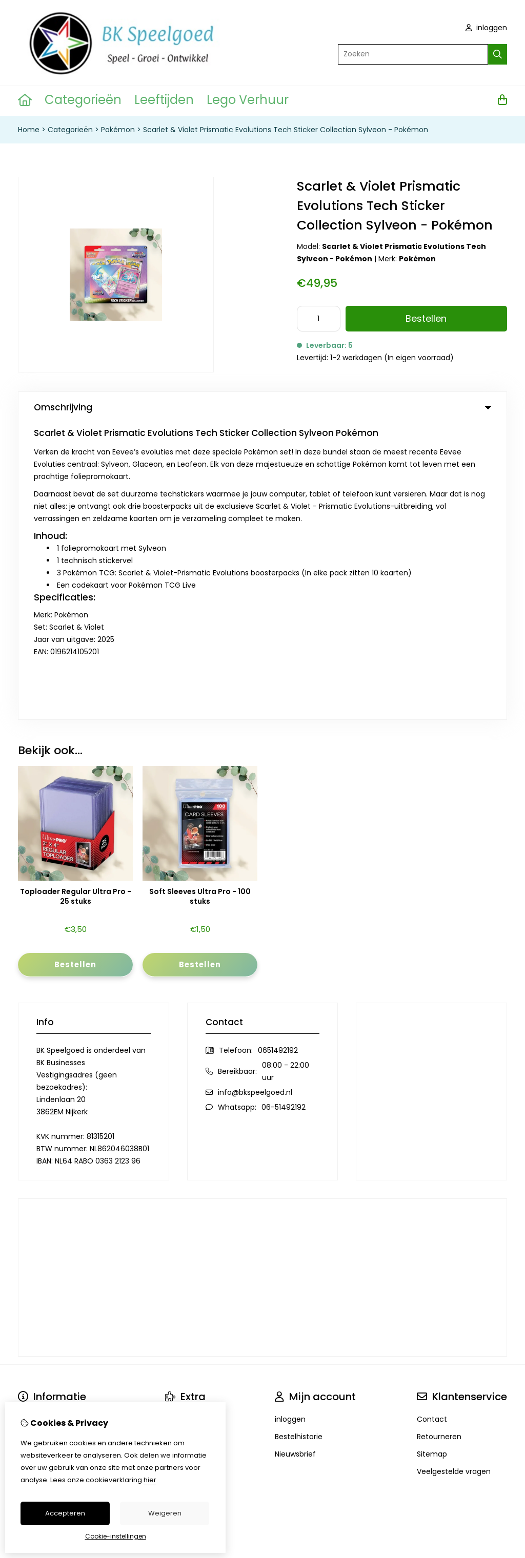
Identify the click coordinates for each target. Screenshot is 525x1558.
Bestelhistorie (298, 1140)
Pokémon (118, 129)
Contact (432, 1123)
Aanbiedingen (189, 1140)
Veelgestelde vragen (454, 1175)
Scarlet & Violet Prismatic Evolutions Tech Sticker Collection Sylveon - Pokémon (285, 129)
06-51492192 (283, 811)
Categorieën (83, 99)
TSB (501, 1290)
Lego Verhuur (248, 99)
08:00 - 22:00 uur (285, 775)
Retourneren (439, 1140)
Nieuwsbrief (295, 1158)
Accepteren (65, 1513)
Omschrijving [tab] (262, 407)
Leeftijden (164, 99)
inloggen (486, 28)
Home (28, 129)
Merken (178, 1123)
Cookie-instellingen (115, 1536)
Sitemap (432, 1158)
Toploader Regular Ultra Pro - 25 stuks (75, 600)
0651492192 (278, 754)
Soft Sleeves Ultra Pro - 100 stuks (200, 600)
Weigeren (164, 1513)
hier (150, 1480)
